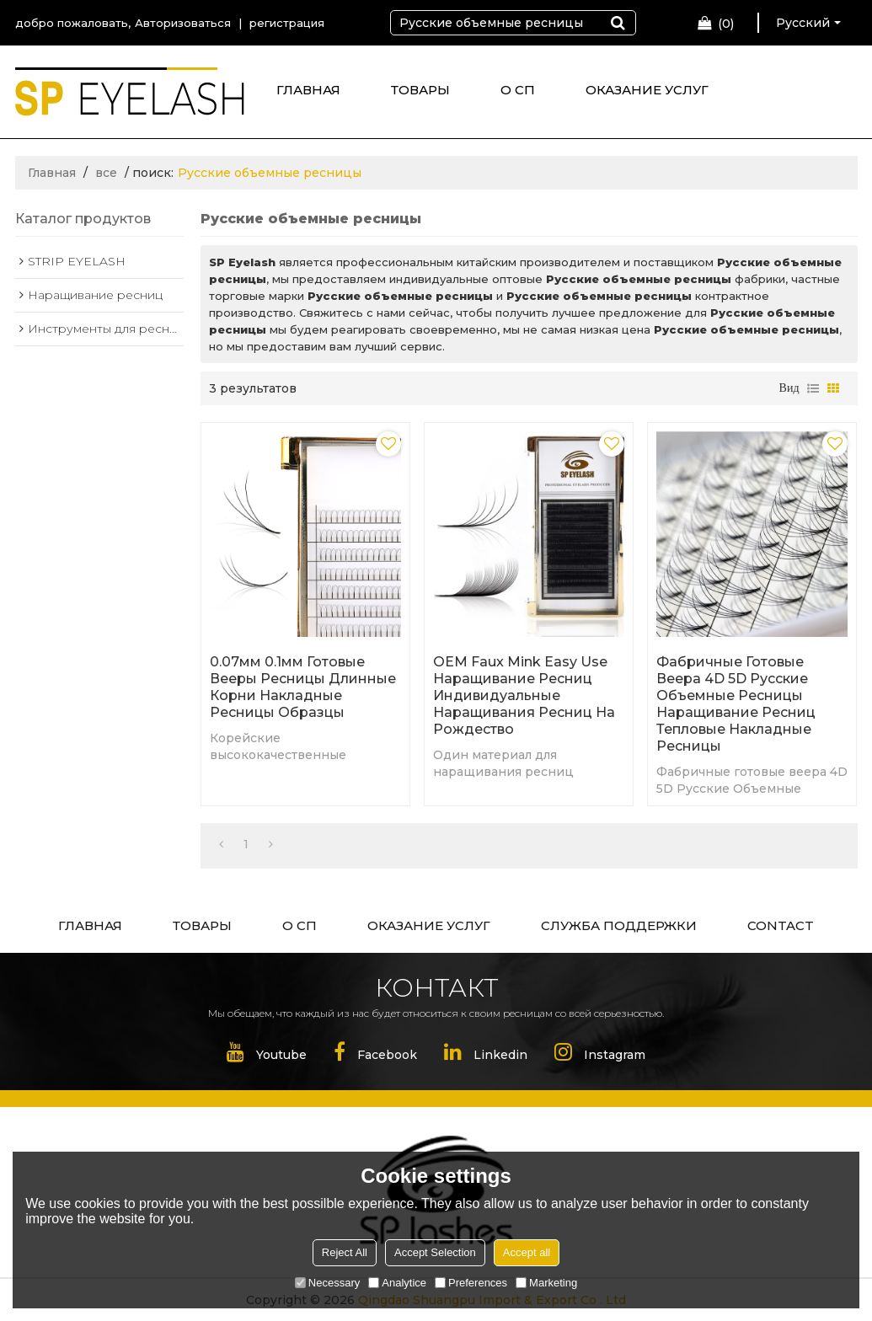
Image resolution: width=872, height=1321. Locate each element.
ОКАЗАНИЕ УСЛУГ (647, 90)
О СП (517, 90)
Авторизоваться (183, 22)
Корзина (726, 23)
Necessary (327, 1282)
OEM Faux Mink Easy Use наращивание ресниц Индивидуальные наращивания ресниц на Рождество (524, 695)
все (106, 172)
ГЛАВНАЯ (308, 90)
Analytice (397, 1282)
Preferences (471, 1282)
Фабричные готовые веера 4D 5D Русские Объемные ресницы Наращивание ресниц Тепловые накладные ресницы (736, 704)
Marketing (546, 1282)
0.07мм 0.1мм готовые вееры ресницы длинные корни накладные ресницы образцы (303, 687)
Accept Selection (435, 1252)
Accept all (526, 1252)
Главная (52, 172)
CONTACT (780, 925)
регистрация (286, 22)
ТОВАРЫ (420, 90)
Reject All (344, 1252)
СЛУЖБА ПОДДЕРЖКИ (619, 925)
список (813, 388)
